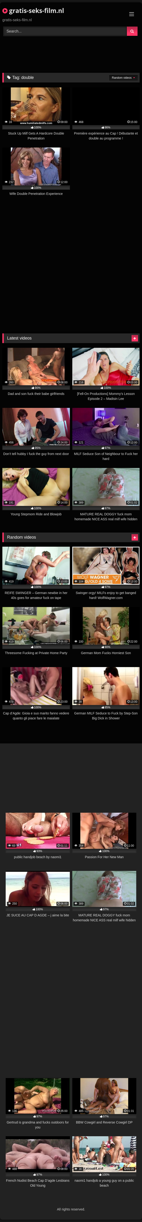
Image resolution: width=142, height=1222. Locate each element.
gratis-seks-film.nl (33, 10)
